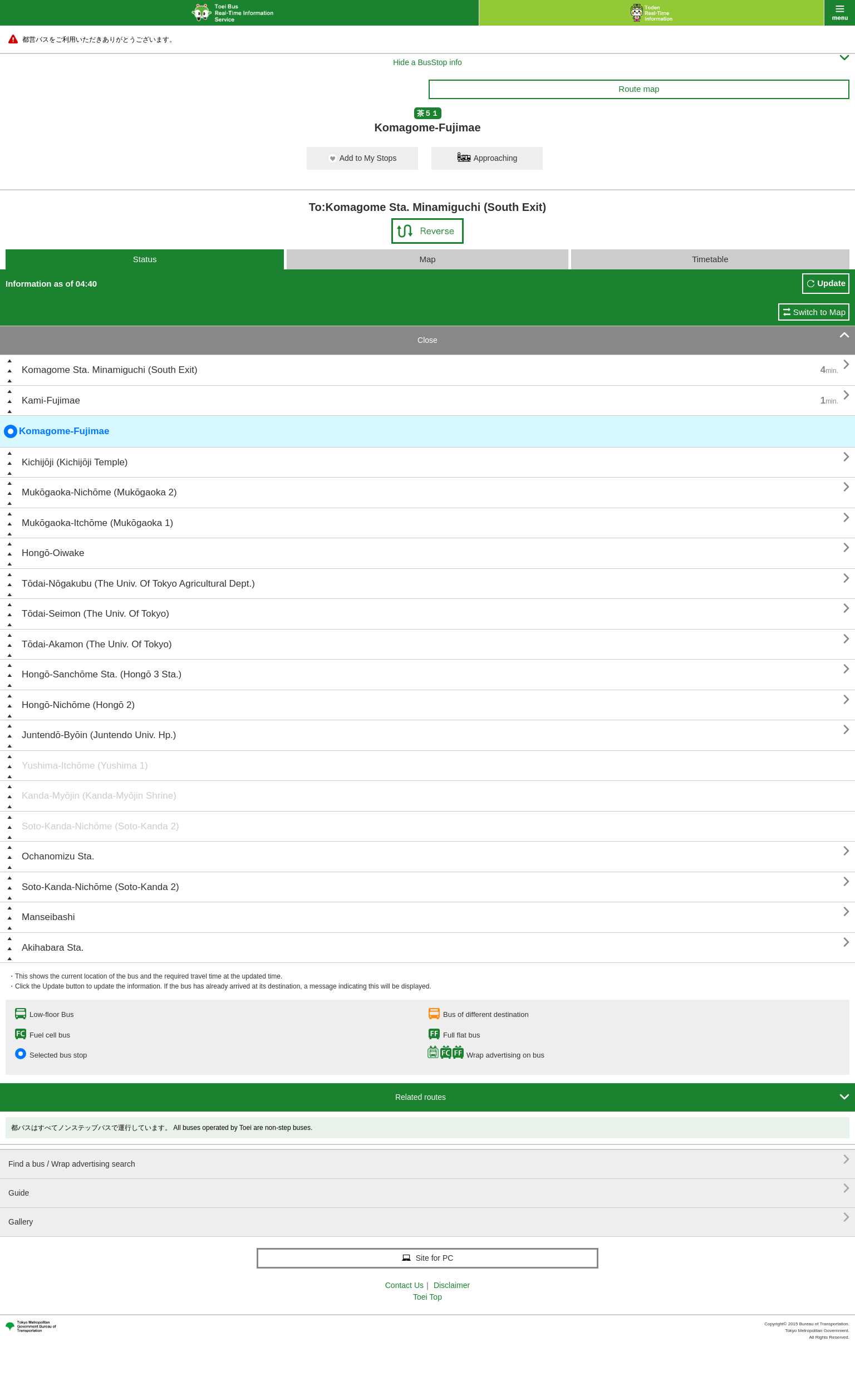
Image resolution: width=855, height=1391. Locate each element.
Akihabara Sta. (53, 947)
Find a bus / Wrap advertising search (428, 1159)
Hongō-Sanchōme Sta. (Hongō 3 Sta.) (101, 674)
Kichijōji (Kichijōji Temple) (75, 462)
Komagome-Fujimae (56, 431)
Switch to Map (819, 312)
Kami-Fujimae (51, 400)
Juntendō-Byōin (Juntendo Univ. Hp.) (99, 735)
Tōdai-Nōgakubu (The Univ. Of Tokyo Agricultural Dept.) (138, 583)
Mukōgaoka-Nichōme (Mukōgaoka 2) (99, 492)
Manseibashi (48, 917)
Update (831, 283)
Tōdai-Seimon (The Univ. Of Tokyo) (95, 613)
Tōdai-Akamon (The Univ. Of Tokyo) (97, 644)
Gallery (428, 1217)
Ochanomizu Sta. (58, 856)
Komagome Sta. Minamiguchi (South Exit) (110, 370)
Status (145, 259)
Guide (428, 1188)
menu (839, 13)
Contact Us (404, 1285)
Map (427, 259)
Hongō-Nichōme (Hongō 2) (78, 705)
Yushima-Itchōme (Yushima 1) (85, 765)
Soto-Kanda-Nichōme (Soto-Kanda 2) (100, 826)
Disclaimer (452, 1285)
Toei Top (427, 1296)
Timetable (710, 259)
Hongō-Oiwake (53, 553)
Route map (638, 89)
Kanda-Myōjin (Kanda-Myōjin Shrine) (99, 795)
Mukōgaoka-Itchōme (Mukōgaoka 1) (97, 523)
